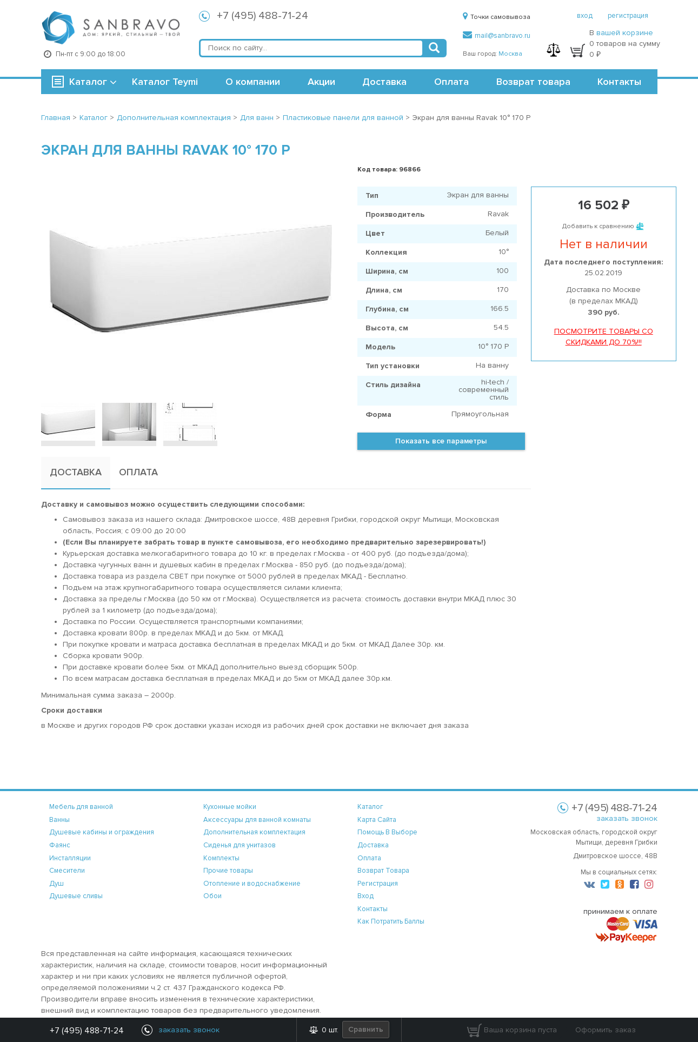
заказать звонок (626, 818)
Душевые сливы (76, 896)
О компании (252, 82)
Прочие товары (228, 870)
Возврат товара (533, 82)
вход (585, 15)
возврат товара (383, 870)
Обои (212, 896)
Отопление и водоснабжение (252, 883)
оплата (369, 858)
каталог (370, 806)
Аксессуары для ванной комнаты (257, 819)
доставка (373, 845)
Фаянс (59, 845)
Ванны (59, 819)
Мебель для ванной (81, 806)
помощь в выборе (387, 832)
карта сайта (376, 819)
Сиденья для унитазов (239, 845)
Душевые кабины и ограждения (101, 832)
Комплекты (221, 858)
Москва (510, 54)
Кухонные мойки (229, 806)
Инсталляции (70, 858)
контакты (372, 909)
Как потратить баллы (390, 921)
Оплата (451, 82)
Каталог (88, 82)
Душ (56, 883)
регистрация (628, 15)
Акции (321, 82)
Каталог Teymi (165, 82)
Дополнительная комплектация (254, 832)
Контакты (619, 82)
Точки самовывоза (496, 17)
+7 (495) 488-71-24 (262, 15)
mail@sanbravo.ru (496, 35)
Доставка (384, 82)
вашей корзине (624, 32)
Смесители (67, 870)
